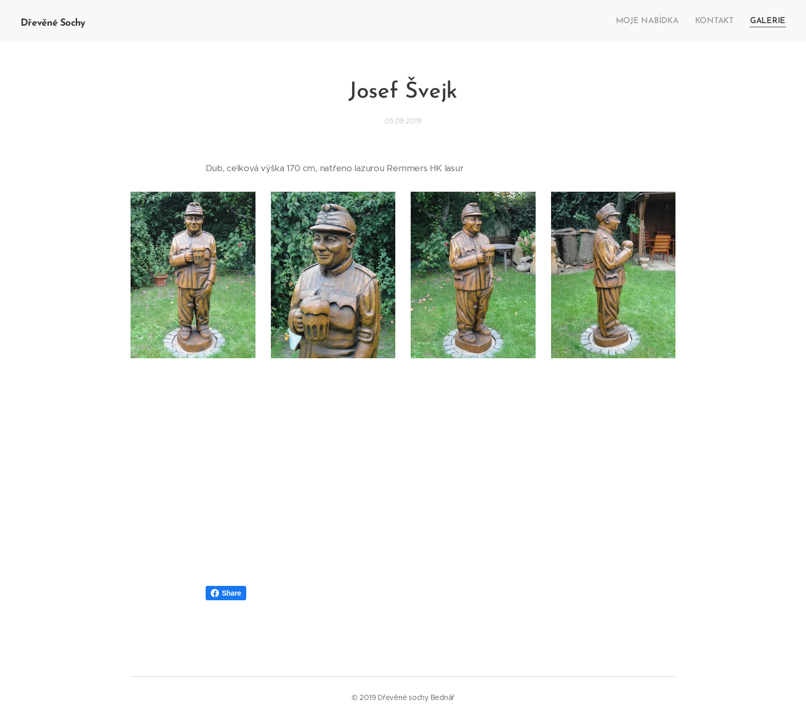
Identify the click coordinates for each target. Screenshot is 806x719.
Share (226, 593)
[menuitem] (653, 21)
